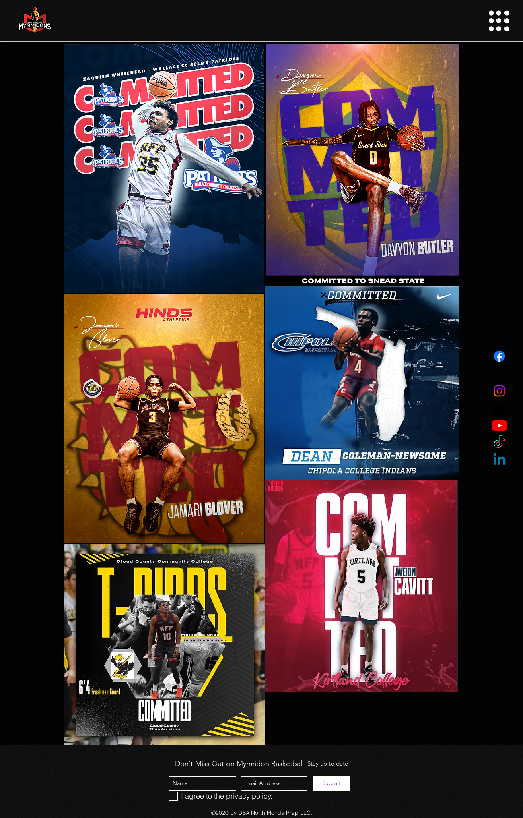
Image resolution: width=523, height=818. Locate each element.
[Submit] (331, 783)
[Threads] (499, 408)
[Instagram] (499, 390)
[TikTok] (499, 442)
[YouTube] (499, 425)
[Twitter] (499, 373)
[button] (499, 20)
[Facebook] (499, 356)
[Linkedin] (499, 460)
